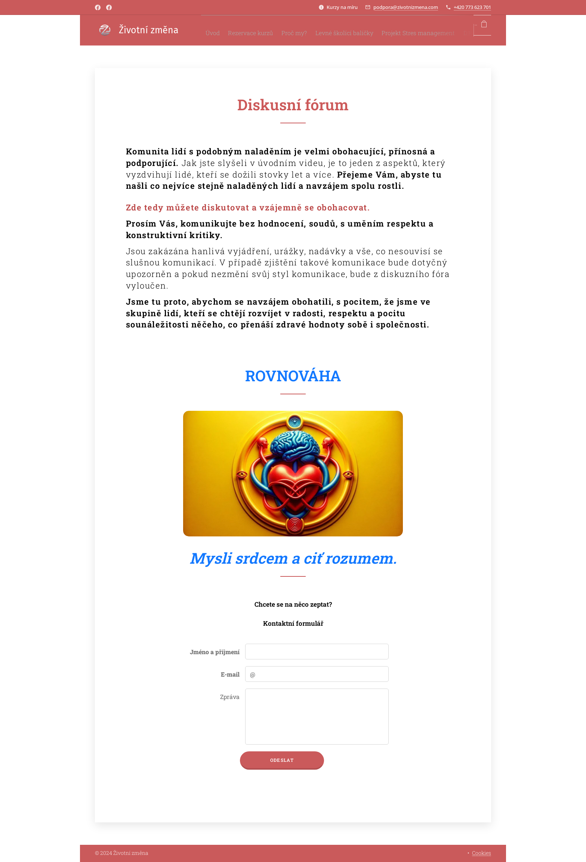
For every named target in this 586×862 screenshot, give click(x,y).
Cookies (481, 852)
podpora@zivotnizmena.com (405, 7)
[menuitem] (214, 30)
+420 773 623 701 (472, 7)
